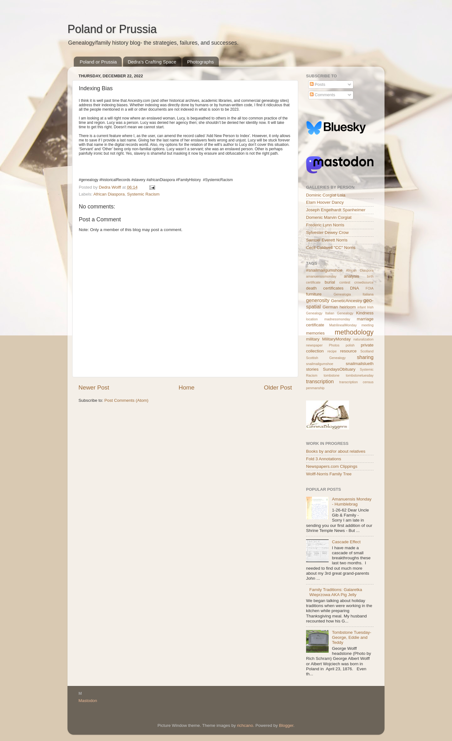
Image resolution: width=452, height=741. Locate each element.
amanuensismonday (321, 276)
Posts (318, 84)
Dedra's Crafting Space (152, 61)
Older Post (278, 387)
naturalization (363, 339)
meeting (368, 325)
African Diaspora (109, 194)
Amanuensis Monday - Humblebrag (351, 501)
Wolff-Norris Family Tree (329, 474)
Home (186, 387)
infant (362, 307)
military (313, 339)
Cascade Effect (346, 541)
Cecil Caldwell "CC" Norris (330, 247)
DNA (354, 288)
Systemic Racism (143, 194)
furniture (314, 294)
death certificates (324, 288)
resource (348, 351)
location (312, 319)
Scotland (367, 351)
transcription (320, 381)
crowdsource (364, 282)
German (330, 307)
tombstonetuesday (360, 375)
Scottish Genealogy (326, 358)
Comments (322, 94)
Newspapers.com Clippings (332, 466)
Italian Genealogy (339, 313)
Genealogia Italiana (354, 294)
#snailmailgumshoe (324, 270)
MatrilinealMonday (343, 325)
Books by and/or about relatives (335, 451)
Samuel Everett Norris (326, 240)
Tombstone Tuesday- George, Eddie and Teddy (351, 637)
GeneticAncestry (346, 300)
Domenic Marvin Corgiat (329, 217)
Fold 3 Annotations (323, 458)
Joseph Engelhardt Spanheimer (335, 209)
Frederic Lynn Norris (325, 225)
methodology (354, 332)
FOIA (370, 288)
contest (344, 282)
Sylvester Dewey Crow (327, 232)
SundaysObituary (339, 369)
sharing (365, 357)
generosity (318, 300)
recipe (331, 351)
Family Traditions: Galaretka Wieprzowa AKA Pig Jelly (335, 592)
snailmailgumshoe (319, 364)
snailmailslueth (360, 363)
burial (330, 282)
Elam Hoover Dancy (325, 202)
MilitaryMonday (336, 339)
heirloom (348, 307)
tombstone (331, 375)
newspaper (314, 345)
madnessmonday (337, 319)
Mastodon (87, 700)
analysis (351, 276)
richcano (245, 725)
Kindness (365, 313)
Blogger (286, 725)
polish (350, 345)
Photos (334, 345)
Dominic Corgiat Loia (325, 195)
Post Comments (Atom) (126, 400)
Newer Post (93, 387)
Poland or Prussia (112, 29)
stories (312, 369)
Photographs (200, 61)
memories (315, 333)
